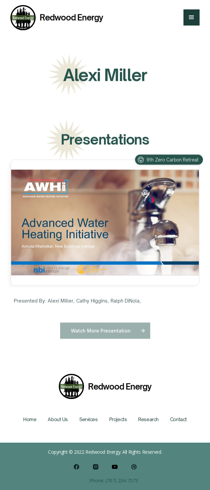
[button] (191, 17)
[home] (56, 17)
